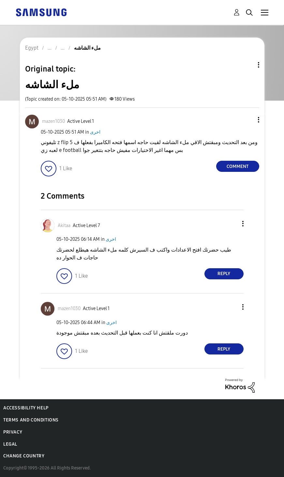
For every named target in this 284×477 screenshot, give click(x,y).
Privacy (12, 432)
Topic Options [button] (247, 65)
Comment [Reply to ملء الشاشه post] (237, 166)
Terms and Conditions (31, 420)
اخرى (95, 132)
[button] (247, 120)
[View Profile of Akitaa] (64, 225)
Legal (10, 444)
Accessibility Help (26, 408)
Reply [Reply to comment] (223, 273)
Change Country (23, 456)
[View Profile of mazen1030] (53, 121)
